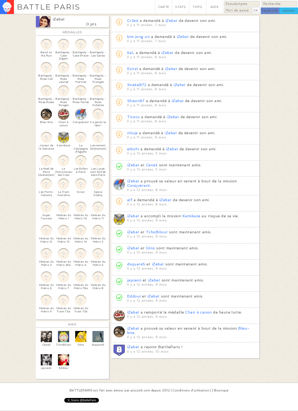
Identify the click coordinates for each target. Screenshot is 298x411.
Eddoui (134, 296)
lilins (150, 248)
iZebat (59, 19)
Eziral (132, 69)
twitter (289, 10)
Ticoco (133, 117)
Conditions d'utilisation (191, 390)
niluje (132, 133)
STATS (180, 7)
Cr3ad (132, 20)
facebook (270, 10)
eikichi (133, 149)
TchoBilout (157, 232)
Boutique (221, 390)
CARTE (163, 7)
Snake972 (137, 85)
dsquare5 (136, 264)
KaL (130, 52)
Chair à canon (198, 312)
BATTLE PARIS (48, 6)
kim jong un (138, 36)
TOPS (197, 7)
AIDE (214, 7)
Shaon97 (136, 101)
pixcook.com (140, 390)
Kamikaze (191, 216)
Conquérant (138, 185)
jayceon (134, 280)
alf (129, 200)
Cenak (152, 165)
